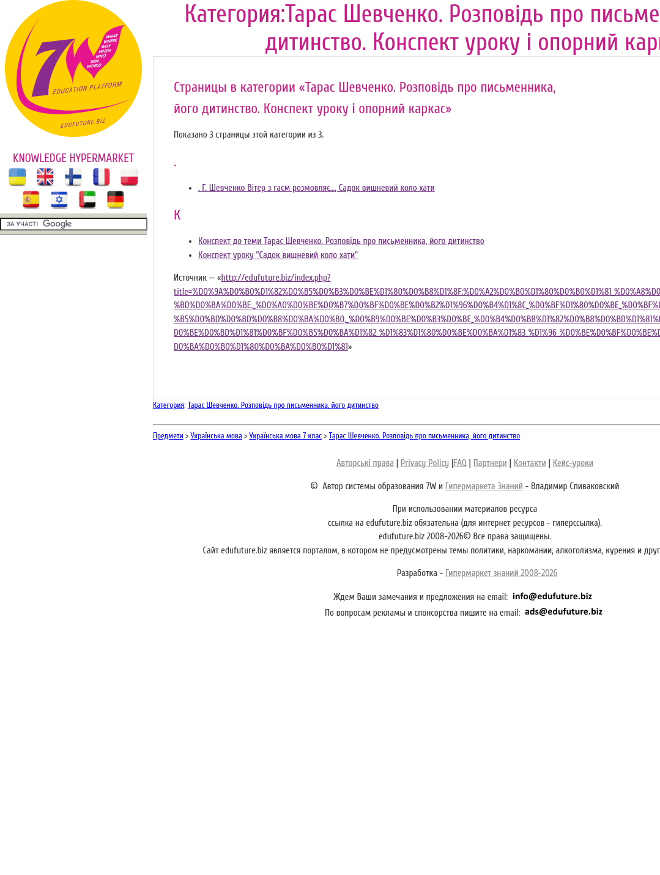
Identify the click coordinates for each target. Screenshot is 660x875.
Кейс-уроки (573, 463)
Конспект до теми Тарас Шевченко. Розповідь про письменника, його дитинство (341, 241)
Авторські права (365, 463)
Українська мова (216, 435)
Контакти (530, 463)
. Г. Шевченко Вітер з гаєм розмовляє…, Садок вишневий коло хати (316, 188)
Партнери (490, 463)
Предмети (168, 435)
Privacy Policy (425, 463)
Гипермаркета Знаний (484, 486)
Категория (168, 405)
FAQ (459, 463)
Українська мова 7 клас (285, 435)
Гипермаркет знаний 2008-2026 (501, 573)
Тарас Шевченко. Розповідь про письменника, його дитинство (283, 405)
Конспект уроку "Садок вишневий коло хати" (278, 255)
